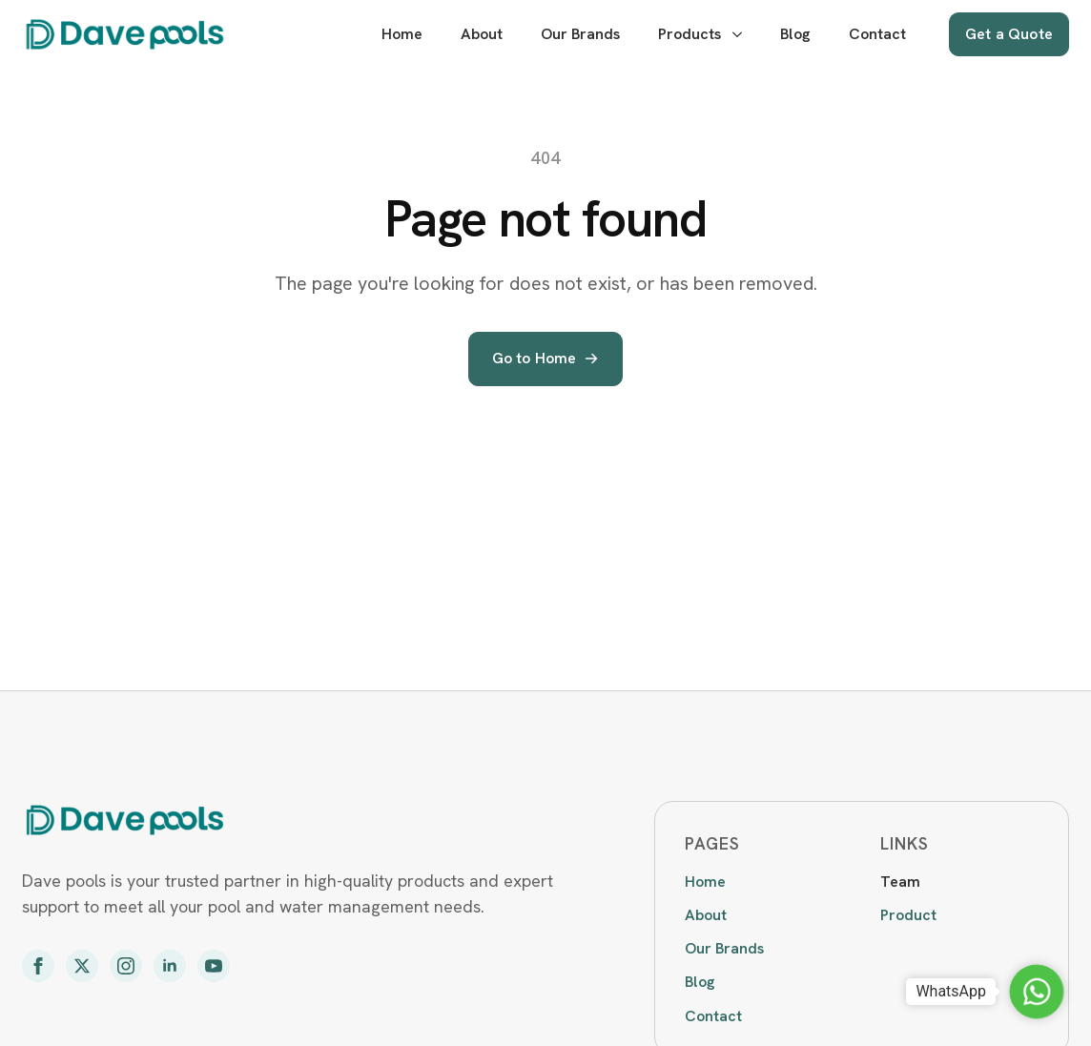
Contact (877, 34)
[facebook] (38, 966)
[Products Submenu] (736, 34)
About (482, 34)
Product (908, 915)
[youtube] (213, 966)
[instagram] (126, 966)
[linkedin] (170, 966)
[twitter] (82, 966)
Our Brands (580, 34)
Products (689, 34)
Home (401, 34)
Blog (795, 34)
